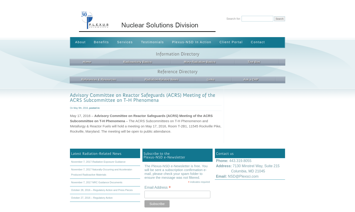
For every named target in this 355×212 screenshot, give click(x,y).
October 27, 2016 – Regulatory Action (92, 197)
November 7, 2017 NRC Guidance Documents (96, 182)
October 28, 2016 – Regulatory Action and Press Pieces (102, 190)
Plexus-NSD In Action (191, 42)
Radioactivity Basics (137, 62)
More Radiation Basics (200, 62)
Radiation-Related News (161, 79)
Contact (258, 42)
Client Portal (231, 42)
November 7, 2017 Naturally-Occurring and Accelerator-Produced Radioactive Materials (101, 172)
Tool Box (254, 62)
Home (87, 62)
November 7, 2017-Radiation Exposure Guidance (98, 161)
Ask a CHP (250, 79)
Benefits (101, 42)
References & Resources (98, 79)
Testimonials (152, 42)
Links (211, 79)
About (80, 42)
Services (125, 42)
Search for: (233, 18)
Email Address (157, 187)
